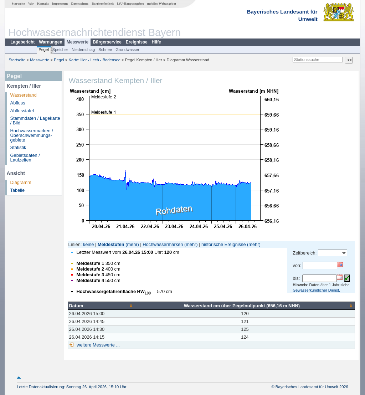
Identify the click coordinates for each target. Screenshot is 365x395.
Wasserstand (23, 95)
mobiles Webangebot (161, 3)
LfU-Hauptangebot (130, 3)
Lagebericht (22, 42)
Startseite (18, 3)
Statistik (18, 147)
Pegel (43, 49)
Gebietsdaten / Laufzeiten (25, 158)
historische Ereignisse (223, 244)
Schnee (105, 49)
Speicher (60, 49)
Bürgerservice (107, 42)
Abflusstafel (22, 110)
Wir (31, 3)
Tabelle (17, 190)
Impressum (60, 3)
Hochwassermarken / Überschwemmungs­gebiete (31, 135)
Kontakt (43, 3)
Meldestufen (111, 244)
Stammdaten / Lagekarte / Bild (35, 120)
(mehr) (132, 244)
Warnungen (50, 42)
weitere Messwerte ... (98, 345)
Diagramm (20, 182)
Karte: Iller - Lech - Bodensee (95, 60)
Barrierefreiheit (103, 3)
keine (88, 244)
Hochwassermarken (163, 244)
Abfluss (17, 103)
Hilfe (156, 42)
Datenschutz (79, 3)
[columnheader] (101, 305)
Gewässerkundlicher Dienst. (316, 290)
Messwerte (77, 42)
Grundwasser (127, 49)
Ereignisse (137, 42)
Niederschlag (83, 49)
